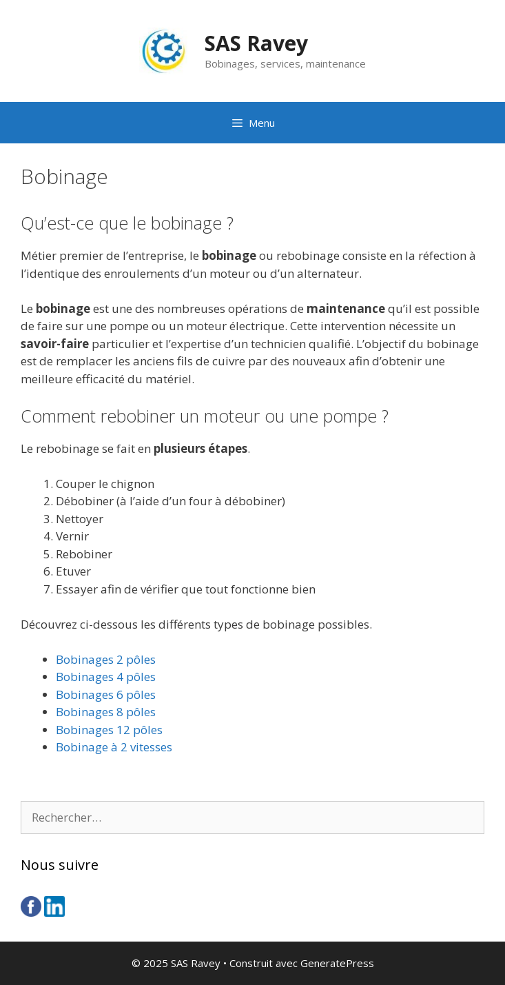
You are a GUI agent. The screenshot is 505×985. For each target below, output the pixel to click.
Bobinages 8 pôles (106, 712)
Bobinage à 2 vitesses (114, 747)
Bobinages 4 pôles (106, 676)
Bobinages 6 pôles (106, 694)
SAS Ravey (256, 43)
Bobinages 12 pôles (109, 730)
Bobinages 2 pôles (106, 659)
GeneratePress (337, 963)
